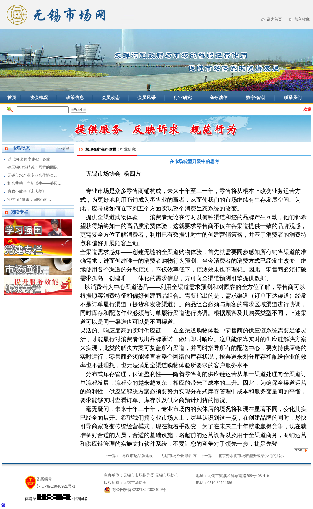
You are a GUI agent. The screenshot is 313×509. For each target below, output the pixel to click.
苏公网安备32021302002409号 (139, 489)
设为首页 (274, 19)
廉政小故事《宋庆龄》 (26, 191)
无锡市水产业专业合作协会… (32, 175)
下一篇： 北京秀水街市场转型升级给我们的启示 (242, 455)
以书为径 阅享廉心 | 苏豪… (30, 159)
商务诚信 (218, 97)
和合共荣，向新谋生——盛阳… (34, 183)
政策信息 (75, 97)
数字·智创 (255, 97)
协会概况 (39, 97)
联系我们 (293, 97)
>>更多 (63, 148)
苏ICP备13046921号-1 (55, 486)
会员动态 (111, 97)
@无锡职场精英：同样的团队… (34, 167)
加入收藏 (302, 19)
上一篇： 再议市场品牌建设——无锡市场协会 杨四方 (150, 455)
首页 (11, 97)
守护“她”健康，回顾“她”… (29, 199)
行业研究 (183, 97)
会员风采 (146, 97)
